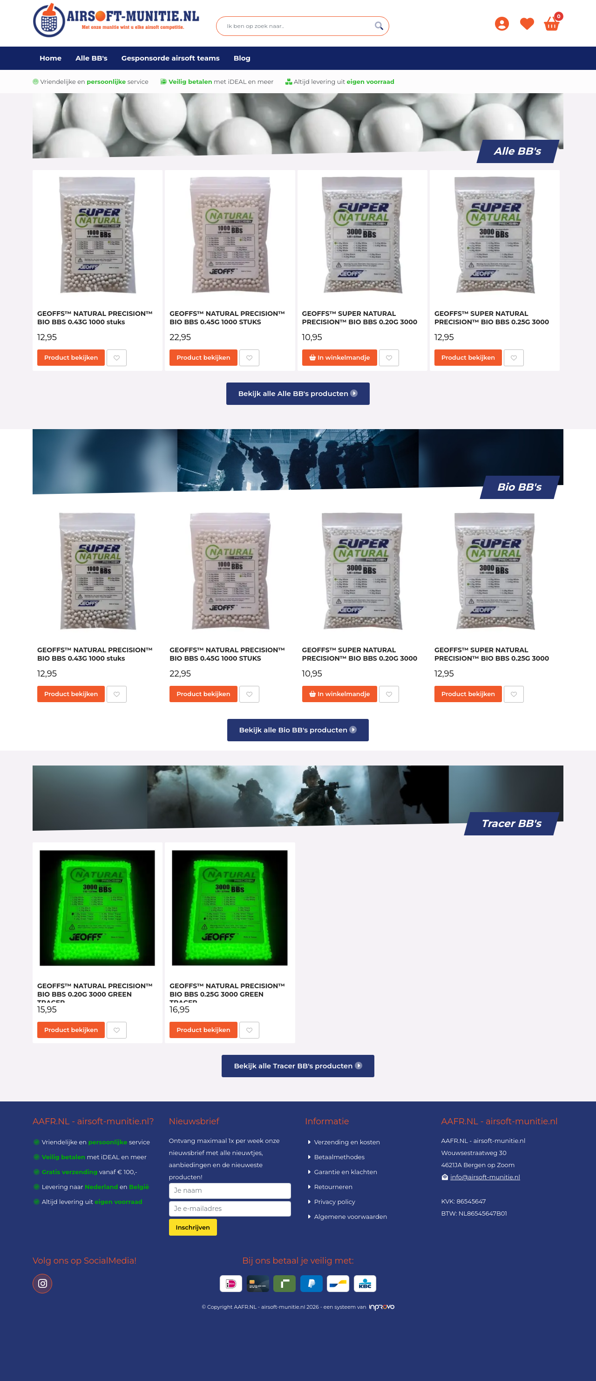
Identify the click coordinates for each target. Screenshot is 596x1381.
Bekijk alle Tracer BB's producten (298, 1065)
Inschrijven (193, 1227)
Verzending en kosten (342, 1142)
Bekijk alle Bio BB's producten (298, 729)
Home (50, 58)
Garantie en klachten (341, 1172)
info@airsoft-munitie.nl (485, 1177)
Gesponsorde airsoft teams (171, 58)
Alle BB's (91, 58)
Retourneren (328, 1186)
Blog (242, 58)
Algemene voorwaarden (346, 1216)
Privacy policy (330, 1201)
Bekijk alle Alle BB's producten (298, 393)
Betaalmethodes (335, 1157)
